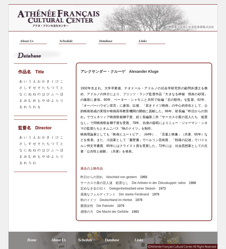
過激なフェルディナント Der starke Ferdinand (114, 194)
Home (32, 240)
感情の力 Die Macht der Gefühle (104, 212)
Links (143, 41)
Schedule (66, 41)
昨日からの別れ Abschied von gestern (108, 177)
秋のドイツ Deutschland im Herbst (106, 200)
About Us (26, 41)
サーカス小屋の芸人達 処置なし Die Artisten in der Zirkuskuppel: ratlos (133, 183)
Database (105, 41)
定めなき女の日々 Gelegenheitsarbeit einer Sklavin (117, 188)
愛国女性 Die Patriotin (97, 206)
